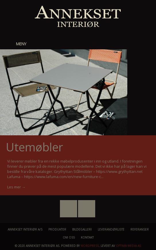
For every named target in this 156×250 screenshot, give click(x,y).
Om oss (69, 237)
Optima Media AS (128, 246)
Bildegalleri (82, 229)
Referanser (139, 229)
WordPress (90, 246)
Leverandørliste (111, 229)
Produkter (57, 229)
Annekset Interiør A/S (25, 229)
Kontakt (87, 237)
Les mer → (16, 187)
